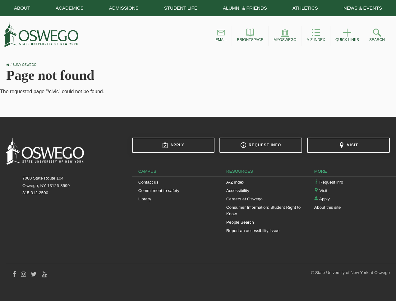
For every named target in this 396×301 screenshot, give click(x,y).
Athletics (305, 8)
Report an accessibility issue (253, 230)
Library (144, 199)
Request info (261, 145)
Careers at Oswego (244, 199)
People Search (240, 222)
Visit (348, 145)
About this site (327, 207)
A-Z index (235, 182)
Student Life (180, 8)
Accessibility (237, 190)
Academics (70, 8)
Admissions (124, 8)
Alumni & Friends (245, 8)
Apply (173, 145)
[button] (221, 36)
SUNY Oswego (25, 64)
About (22, 8)
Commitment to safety (158, 190)
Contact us (148, 182)
